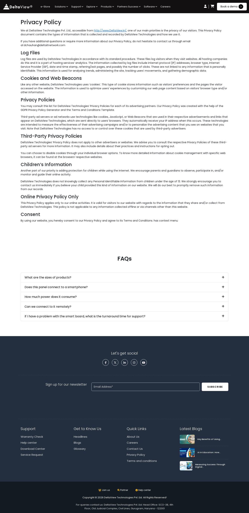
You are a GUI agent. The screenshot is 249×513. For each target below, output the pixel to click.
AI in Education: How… (209, 452)
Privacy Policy (136, 455)
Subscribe (215, 387)
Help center (29, 443)
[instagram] (134, 362)
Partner (122, 490)
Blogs (77, 443)
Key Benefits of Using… (209, 439)
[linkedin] (124, 362)
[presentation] (119, 401)
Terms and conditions (142, 461)
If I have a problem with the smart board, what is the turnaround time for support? (85, 316)
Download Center (33, 449)
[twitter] (115, 362)
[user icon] (205, 6)
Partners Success (127, 6)
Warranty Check (32, 437)
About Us (133, 437)
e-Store (45, 6)
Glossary (80, 449)
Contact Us (135, 449)
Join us (104, 490)
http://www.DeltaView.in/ (110, 30)
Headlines (80, 437)
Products (106, 6)
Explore (91, 6)
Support (76, 6)
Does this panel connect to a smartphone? (56, 287)
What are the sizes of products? (48, 277)
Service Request (32, 455)
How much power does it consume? (51, 297)
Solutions (60, 6)
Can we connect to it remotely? (48, 306)
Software (149, 6)
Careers (165, 6)
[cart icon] (212, 6)
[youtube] (143, 362)
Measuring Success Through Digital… (210, 465)
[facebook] (105, 362)
